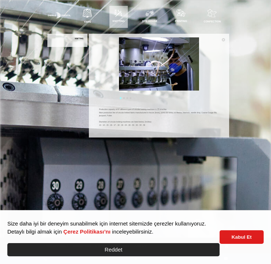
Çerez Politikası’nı (87, 231)
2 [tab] (124, 98)
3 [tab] (127, 98)
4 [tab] (130, 98)
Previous (113, 69)
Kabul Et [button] (242, 237)
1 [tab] (121, 98)
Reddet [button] (113, 249)
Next (204, 69)
